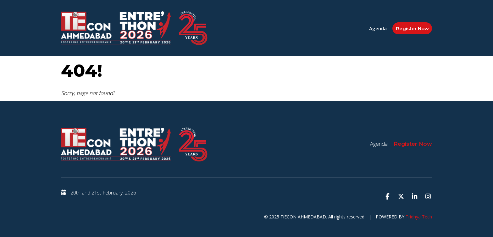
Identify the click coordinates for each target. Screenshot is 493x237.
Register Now (412, 28)
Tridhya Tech (419, 217)
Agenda (378, 28)
